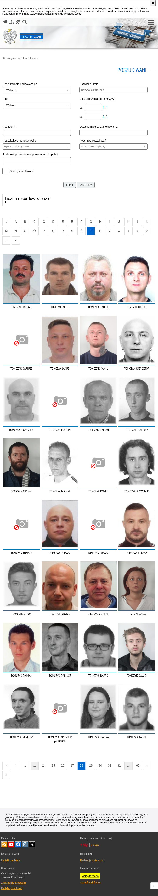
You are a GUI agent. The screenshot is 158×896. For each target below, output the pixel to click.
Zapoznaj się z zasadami (13, 882)
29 (91, 765)
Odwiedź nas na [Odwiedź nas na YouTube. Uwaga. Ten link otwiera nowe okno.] (11, 844)
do (81, 116)
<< (5, 764)
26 (63, 765)
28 (81, 765)
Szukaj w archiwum (21, 171)
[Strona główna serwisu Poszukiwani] (5, 21)
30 (100, 765)
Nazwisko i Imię (88, 83)
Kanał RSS (4, 844)
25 (53, 765)
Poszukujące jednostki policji (20, 140)
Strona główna (11, 58)
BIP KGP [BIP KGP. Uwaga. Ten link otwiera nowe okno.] (95, 845)
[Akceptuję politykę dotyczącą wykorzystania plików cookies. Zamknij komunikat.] (153, 3)
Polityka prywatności (11, 888)
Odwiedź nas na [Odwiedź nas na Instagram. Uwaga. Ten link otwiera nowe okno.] (25, 844)
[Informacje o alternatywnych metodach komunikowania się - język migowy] (18, 21)
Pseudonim (9, 126)
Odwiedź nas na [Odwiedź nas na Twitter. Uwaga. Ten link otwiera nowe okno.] (32, 844)
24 (44, 765)
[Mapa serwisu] (11, 21)
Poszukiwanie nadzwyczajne (20, 83)
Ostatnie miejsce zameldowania (98, 126)
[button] (151, 22)
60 (137, 765)
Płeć (5, 98)
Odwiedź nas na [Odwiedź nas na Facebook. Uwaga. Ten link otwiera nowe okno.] (18, 844)
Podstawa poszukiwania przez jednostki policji (30, 154)
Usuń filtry (86, 184)
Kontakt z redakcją (10, 860)
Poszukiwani (30, 58)
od (81, 107)
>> (5, 774)
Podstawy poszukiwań (92, 140)
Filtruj (69, 184)
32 (119, 765)
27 (72, 765)
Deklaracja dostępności (92, 860)
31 (109, 765)
